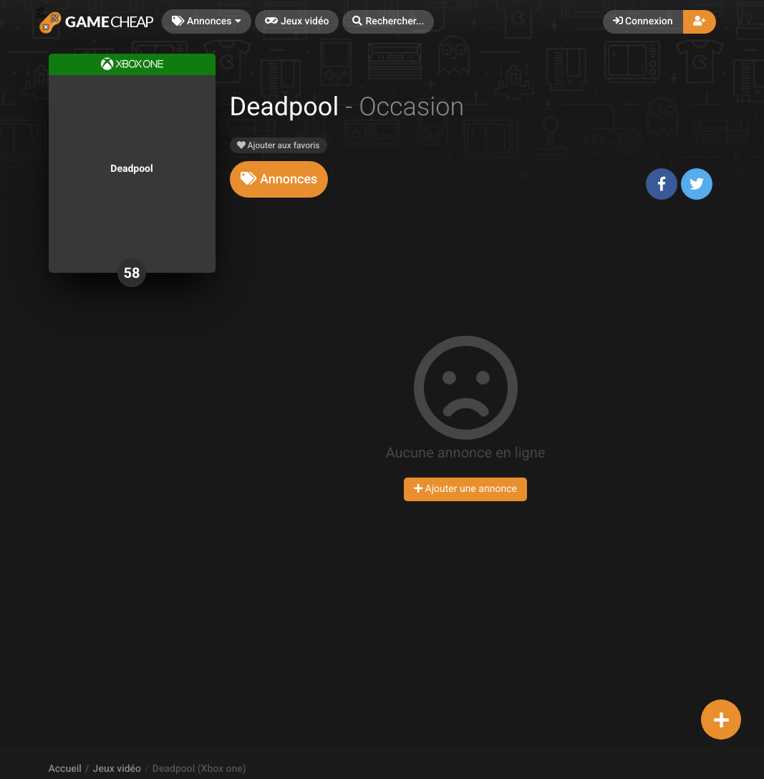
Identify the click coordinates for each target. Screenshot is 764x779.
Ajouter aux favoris (278, 145)
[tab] (279, 179)
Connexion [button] (643, 21)
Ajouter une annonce (465, 489)
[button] (388, 22)
